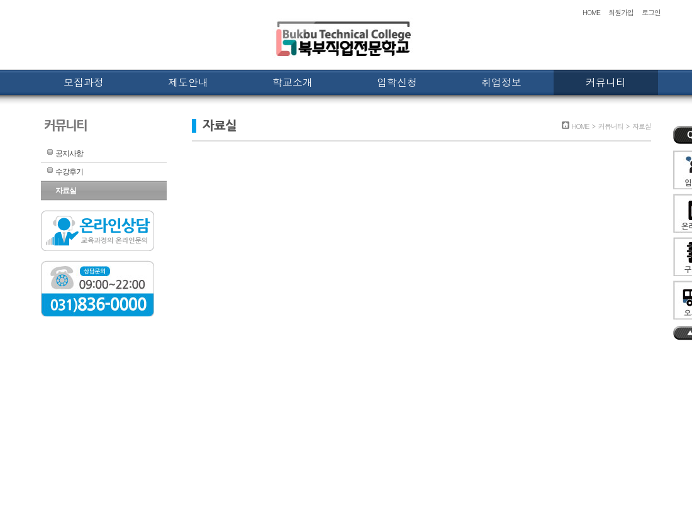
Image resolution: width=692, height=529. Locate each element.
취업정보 (501, 82)
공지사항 (69, 153)
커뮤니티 (606, 82)
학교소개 (292, 82)
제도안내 (188, 82)
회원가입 (620, 12)
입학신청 (397, 82)
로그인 (651, 12)
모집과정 (84, 82)
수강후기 (69, 171)
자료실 (65, 190)
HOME (591, 12)
